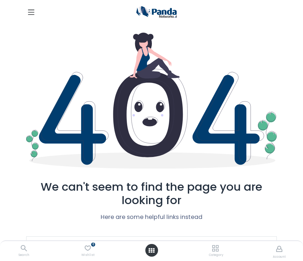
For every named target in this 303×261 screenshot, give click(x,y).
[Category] (215, 248)
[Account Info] (279, 249)
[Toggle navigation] (31, 12)
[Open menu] (151, 250)
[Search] (23, 248)
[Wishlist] (87, 248)
